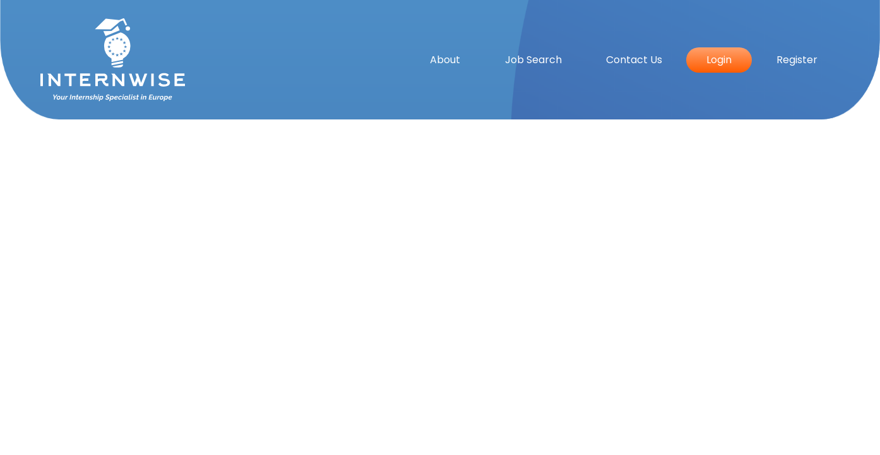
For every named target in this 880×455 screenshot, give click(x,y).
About (445, 59)
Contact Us (634, 59)
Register (797, 59)
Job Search (533, 59)
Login (719, 59)
